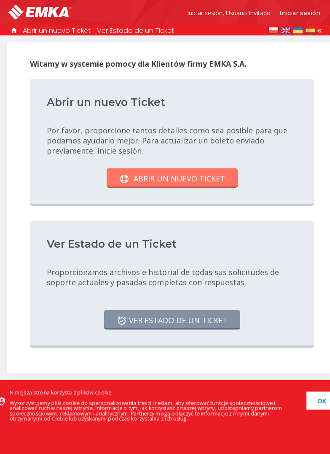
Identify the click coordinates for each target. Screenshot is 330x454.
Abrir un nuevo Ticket (57, 30)
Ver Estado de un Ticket (135, 30)
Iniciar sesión (299, 13)
